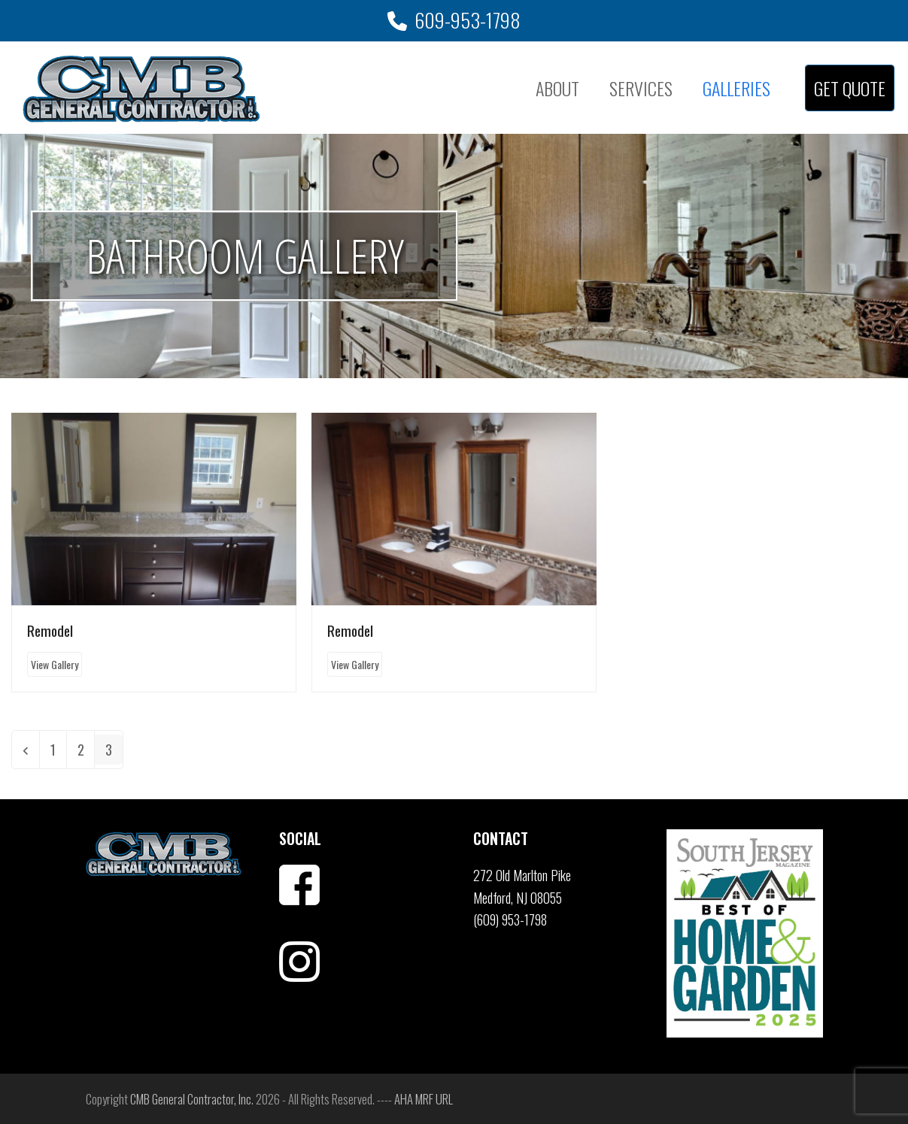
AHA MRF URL (423, 1098)
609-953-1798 (468, 20)
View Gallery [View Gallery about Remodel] (54, 664)
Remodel (50, 630)
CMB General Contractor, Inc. (192, 1098)
